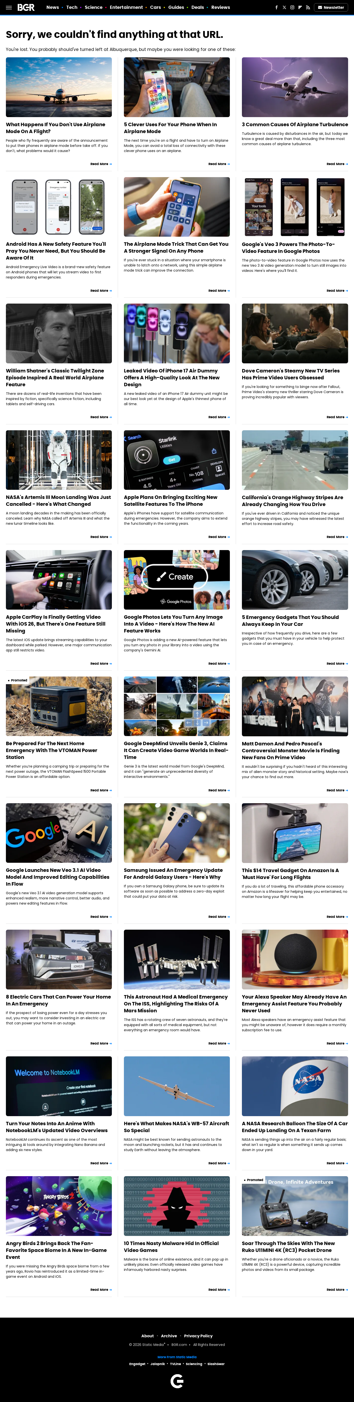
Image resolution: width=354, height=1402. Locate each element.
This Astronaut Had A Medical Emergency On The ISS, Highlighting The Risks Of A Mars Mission (176, 1004)
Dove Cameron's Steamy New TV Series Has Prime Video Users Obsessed (291, 374)
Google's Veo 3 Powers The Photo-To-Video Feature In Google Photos (288, 247)
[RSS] (308, 7)
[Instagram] (292, 7)
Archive (169, 1336)
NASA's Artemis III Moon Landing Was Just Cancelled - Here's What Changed (58, 500)
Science (94, 7)
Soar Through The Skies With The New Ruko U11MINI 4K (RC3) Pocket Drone (288, 1246)
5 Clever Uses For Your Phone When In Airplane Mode (170, 128)
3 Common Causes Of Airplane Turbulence (295, 124)
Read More (99, 164)
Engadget (137, 1364)
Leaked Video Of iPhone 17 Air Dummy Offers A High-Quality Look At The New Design (172, 378)
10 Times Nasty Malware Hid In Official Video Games (171, 1246)
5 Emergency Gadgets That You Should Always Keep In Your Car (290, 620)
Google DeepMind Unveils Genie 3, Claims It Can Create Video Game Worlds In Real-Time (176, 750)
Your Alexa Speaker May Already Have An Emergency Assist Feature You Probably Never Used (294, 1004)
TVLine (175, 1364)
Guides (176, 7)
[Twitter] (284, 7)
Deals (198, 7)
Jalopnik (157, 1364)
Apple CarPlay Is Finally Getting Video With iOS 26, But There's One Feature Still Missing (55, 624)
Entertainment (126, 7)
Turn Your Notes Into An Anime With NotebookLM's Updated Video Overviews (57, 1127)
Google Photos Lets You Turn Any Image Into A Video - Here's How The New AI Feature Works (173, 624)
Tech (71, 7)
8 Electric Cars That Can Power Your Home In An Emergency (58, 1000)
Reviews (220, 7)
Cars (155, 7)
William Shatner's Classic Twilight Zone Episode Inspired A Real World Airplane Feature (55, 378)
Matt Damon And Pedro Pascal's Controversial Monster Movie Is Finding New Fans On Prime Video (291, 750)
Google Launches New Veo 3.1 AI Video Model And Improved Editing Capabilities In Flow (57, 877)
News (52, 7)
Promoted (19, 680)
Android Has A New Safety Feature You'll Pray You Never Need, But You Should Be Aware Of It (56, 251)
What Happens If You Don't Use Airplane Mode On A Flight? (55, 128)
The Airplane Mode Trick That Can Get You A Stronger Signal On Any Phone (176, 247)
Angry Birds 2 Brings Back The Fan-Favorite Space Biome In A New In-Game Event (56, 1250)
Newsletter (331, 7)
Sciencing (194, 1364)
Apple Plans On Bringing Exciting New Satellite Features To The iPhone (170, 500)
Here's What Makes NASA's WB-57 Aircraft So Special (176, 1127)
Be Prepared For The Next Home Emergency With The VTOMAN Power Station (51, 750)
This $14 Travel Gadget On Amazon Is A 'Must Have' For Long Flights (290, 873)
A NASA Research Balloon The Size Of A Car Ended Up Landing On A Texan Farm (295, 1127)
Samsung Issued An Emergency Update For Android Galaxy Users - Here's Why (173, 873)
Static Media (153, 1345)
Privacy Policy (198, 1336)
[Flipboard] (300, 7)
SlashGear (216, 1364)
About (147, 1336)
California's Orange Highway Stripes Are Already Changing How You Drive (292, 501)
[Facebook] (277, 7)
